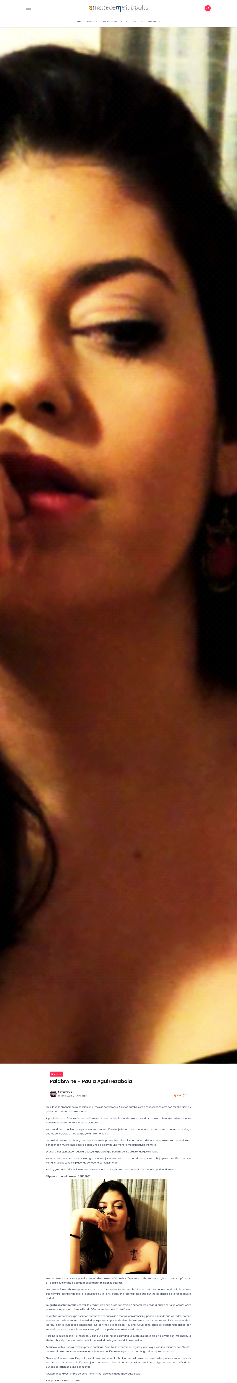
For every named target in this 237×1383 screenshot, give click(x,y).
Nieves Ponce (65, 1091)
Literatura (56, 1074)
